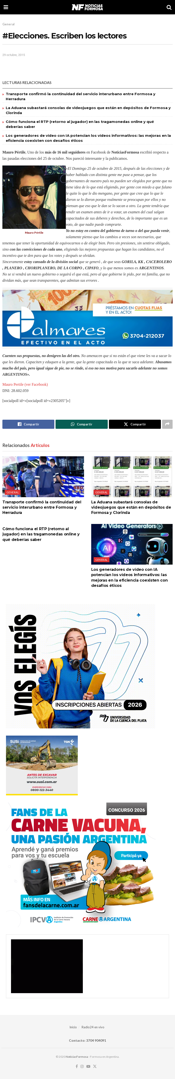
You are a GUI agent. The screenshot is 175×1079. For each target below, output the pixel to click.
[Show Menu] (6, 7)
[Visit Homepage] (87, 7)
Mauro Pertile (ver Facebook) (25, 384)
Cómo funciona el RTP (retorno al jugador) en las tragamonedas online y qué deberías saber (41, 534)
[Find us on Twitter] (95, 1066)
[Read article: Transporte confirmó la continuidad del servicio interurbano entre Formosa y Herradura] (43, 476)
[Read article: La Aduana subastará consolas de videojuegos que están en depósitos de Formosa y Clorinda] (132, 476)
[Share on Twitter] (135, 424)
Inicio (73, 1027)
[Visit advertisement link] (87, 318)
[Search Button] (169, 7)
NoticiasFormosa (77, 1056)
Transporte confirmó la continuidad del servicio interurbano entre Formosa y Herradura (41, 507)
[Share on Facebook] (28, 424)
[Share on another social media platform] (167, 424)
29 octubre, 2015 (13, 55)
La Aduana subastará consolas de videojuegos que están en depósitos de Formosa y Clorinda (131, 507)
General (8, 24)
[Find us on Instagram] (82, 1066)
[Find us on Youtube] (88, 1066)
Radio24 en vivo (93, 1027)
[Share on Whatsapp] (81, 424)
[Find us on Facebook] (77, 1066)
